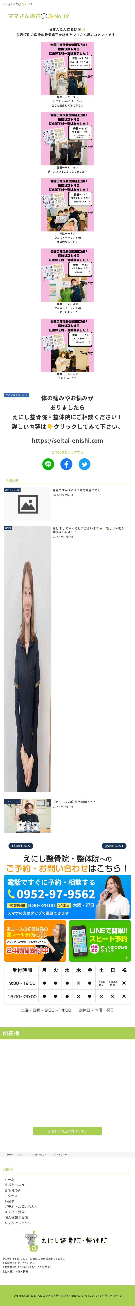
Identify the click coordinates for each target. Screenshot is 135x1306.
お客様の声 (13, 1190)
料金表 (10, 1201)
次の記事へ (113, 845)
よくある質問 (15, 1211)
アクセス (11, 1195)
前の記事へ (22, 845)
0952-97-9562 (27, 1263)
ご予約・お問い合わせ (21, 1206)
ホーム (10, 1179)
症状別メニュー (16, 1184)
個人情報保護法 (16, 1217)
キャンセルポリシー (20, 1222)
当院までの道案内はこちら (67, 1131)
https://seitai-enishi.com (68, 440)
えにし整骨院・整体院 (50, 1295)
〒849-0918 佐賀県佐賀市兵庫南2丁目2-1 (38, 1258)
